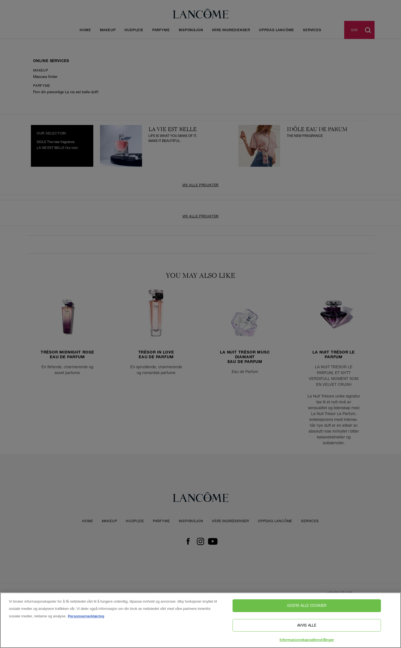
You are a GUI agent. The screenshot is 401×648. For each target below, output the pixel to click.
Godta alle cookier (306, 605)
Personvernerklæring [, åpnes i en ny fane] (86, 616)
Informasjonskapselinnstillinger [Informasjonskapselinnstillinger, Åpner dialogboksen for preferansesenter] (307, 640)
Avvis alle (306, 625)
